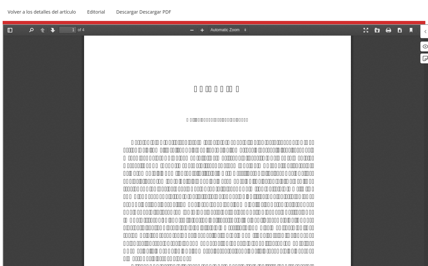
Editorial (96, 12)
